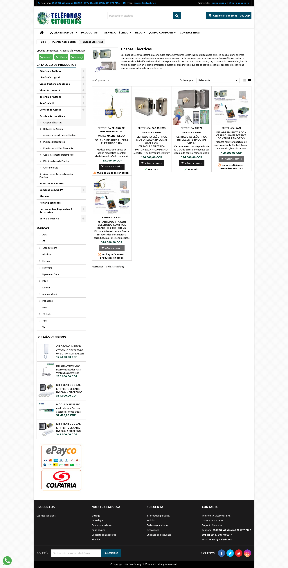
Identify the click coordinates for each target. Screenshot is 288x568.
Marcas (43, 228)
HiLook (46, 261)
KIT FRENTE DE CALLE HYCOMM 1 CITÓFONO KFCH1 (70, 423)
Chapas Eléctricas (52, 122)
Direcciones (153, 530)
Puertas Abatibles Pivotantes (59, 148)
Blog (139, 32)
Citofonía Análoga (50, 71)
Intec (45, 281)
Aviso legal (97, 520)
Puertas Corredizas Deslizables (60, 135)
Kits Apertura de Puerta (56, 161)
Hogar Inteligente (50, 202)
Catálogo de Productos (56, 64)
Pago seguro (98, 530)
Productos (89, 32)
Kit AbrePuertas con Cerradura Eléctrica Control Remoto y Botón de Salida (231, 137)
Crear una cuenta (239, 3)
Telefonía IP (46, 103)
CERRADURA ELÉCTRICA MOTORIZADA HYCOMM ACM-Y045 (151, 139)
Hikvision (47, 254)
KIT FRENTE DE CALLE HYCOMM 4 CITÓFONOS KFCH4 (70, 385)
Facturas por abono (157, 525)
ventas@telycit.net (145, 3)
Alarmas (44, 196)
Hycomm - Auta (50, 274)
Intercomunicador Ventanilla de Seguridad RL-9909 (70, 365)
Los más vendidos (51, 337)
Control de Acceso (50, 109)
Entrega (96, 515)
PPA (44, 307)
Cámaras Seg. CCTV (51, 190)
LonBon (46, 287)
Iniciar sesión (218, 3)
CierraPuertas (50, 167)
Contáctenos (190, 32)
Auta (45, 234)
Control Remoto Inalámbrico (58, 154)
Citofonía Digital (49, 77)
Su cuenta (155, 507)
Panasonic (47, 300)
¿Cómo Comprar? (161, 32)
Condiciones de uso (102, 525)
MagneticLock (49, 294)
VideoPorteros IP (49, 90)
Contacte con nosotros (104, 534)
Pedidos (151, 520)
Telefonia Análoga (50, 96)
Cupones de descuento (159, 534)
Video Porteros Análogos (54, 84)
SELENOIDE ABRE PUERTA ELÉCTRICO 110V (111, 142)
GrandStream (49, 247)
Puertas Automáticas (52, 116)
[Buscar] (144, 15)
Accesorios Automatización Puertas (56, 175)
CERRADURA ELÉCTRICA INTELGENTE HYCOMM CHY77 (191, 139)
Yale (44, 320)
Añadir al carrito (111, 166)
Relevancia (219, 80)
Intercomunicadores (51, 183)
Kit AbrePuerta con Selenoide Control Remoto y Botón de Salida (111, 226)
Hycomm (47, 267)
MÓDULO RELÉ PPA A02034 (70, 404)
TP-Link (46, 314)
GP (44, 241)
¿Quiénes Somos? (62, 32)
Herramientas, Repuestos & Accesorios (55, 210)
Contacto (210, 507)
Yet (44, 327)
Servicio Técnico (116, 32)
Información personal (158, 515)
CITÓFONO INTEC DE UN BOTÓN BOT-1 (70, 346)
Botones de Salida (53, 129)
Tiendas (96, 539)
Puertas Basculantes (54, 142)
